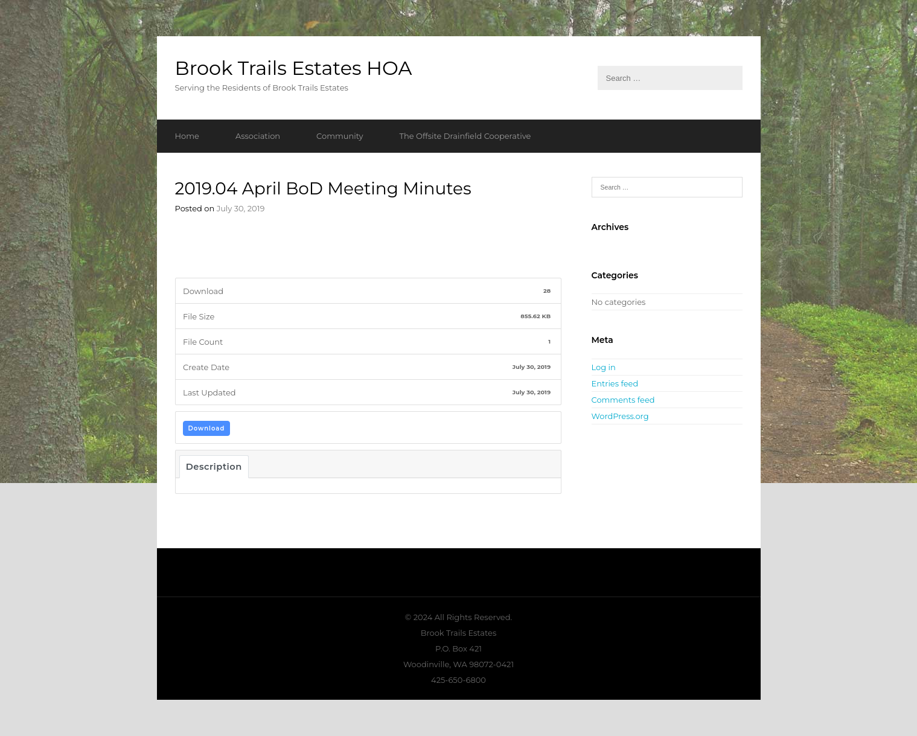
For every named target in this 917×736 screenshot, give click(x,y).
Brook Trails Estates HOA (293, 68)
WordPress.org (620, 416)
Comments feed (623, 400)
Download (206, 428)
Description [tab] (214, 466)
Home (187, 136)
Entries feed (615, 383)
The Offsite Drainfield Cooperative (465, 136)
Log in (604, 367)
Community (339, 136)
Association (257, 136)
